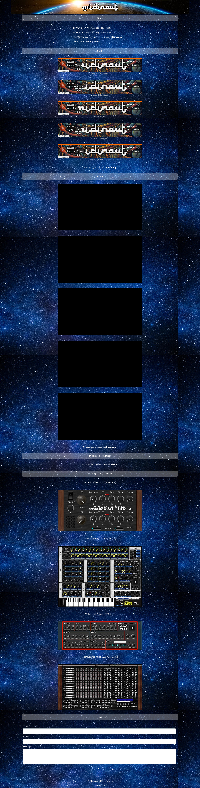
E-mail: (27, 736)
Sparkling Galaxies (103, 159)
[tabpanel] (100, 18)
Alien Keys (103, 116)
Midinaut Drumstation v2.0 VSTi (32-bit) (100, 657)
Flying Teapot (103, 138)
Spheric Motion (103, 73)
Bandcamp (117, 37)
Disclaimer (109, 781)
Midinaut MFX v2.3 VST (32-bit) (100, 614)
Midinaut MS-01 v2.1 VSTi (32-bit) (100, 538)
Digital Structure (103, 95)
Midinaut (95, 73)
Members (101, 785)
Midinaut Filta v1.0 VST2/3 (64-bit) (100, 482)
